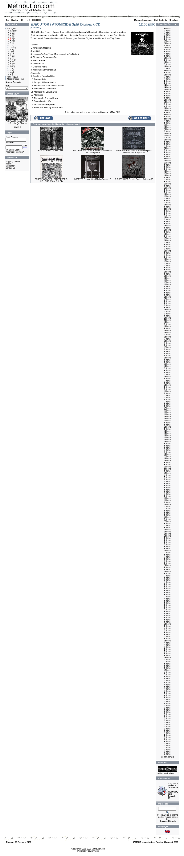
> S (9, 64)
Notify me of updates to (173, 790)
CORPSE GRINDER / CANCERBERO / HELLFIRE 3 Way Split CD (51, 180)
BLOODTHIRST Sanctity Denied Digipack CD (134, 179)
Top (7, 20)
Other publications (166, 773)
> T (9, 66)
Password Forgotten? (15, 152)
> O (9, 58)
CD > (22, 20)
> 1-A (10, 31)
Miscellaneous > (13, 79)
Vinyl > (9, 77)
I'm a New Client (12, 150)
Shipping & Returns (14, 162)
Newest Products (13, 82)
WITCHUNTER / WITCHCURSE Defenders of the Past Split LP (92, 152)
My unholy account (143, 20)
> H (9, 45)
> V (9, 71)
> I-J (9, 47)
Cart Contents (160, 20)
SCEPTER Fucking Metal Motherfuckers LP (92, 179)
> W (9, 73)
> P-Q (10, 60)
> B (9, 33)
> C (9, 35)
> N (9, 56)
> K (9, 50)
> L (9, 52)
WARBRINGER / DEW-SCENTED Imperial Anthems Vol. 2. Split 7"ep (134, 152)
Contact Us (10, 168)
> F (9, 41)
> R (9, 62)
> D (9, 37)
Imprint (8, 164)
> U (9, 68)
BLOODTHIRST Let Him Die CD (51, 151)
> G (9, 43)
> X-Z (10, 75)
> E (28, 20)
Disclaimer (10, 166)
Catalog (14, 20)
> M (9, 54)
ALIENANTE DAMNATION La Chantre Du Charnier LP (17, 123)
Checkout (174, 20)
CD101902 (36, 20)
